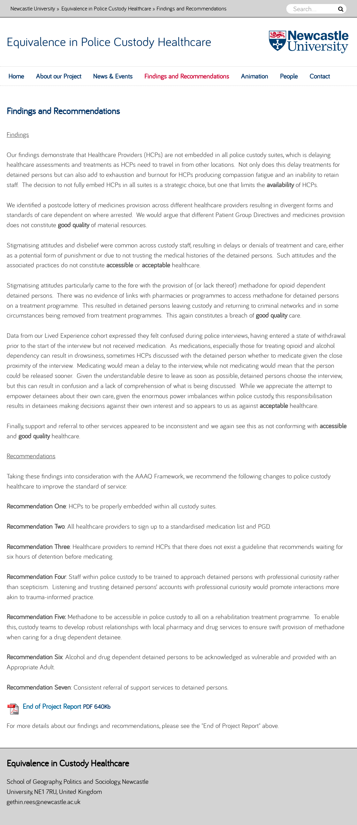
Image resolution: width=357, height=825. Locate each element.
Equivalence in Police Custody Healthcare (106, 8)
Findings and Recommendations (186, 76)
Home (16, 76)
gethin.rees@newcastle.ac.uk (44, 801)
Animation (254, 76)
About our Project (58, 76)
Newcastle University (32, 8)
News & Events (112, 76)
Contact (320, 76)
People (289, 76)
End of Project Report (52, 706)
